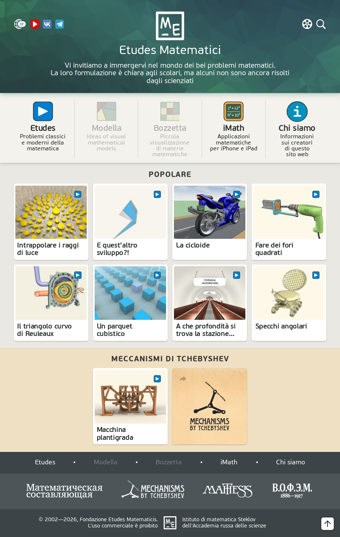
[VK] (47, 27)
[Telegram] (59, 27)
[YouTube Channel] (35, 27)
